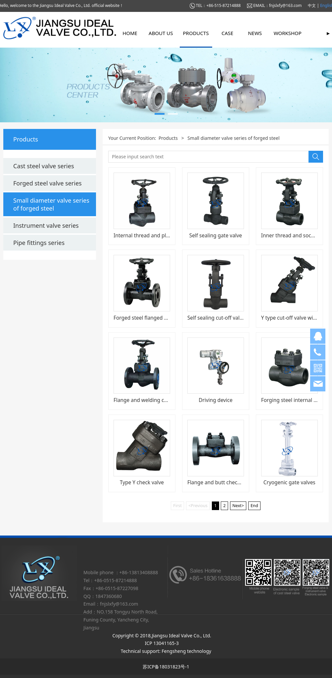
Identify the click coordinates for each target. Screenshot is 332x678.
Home (129, 33)
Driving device (215, 400)
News (255, 33)
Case (227, 33)
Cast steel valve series (43, 166)
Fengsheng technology (186, 651)
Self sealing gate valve (215, 235)
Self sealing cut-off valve (216, 317)
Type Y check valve (142, 482)
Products (196, 33)
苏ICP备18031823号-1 (166, 666)
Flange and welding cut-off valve (152, 400)
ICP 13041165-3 (163, 643)
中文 (312, 5)
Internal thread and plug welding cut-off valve (168, 235)
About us (161, 33)
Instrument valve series (46, 225)
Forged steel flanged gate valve (151, 317)
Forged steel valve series (47, 183)
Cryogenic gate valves (289, 482)
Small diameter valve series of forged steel (51, 204)
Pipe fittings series (39, 243)
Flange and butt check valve (220, 482)
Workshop (288, 33)
